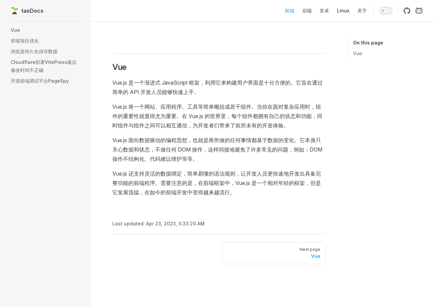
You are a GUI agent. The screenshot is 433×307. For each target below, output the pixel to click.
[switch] (386, 10)
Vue (357, 53)
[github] (407, 11)
